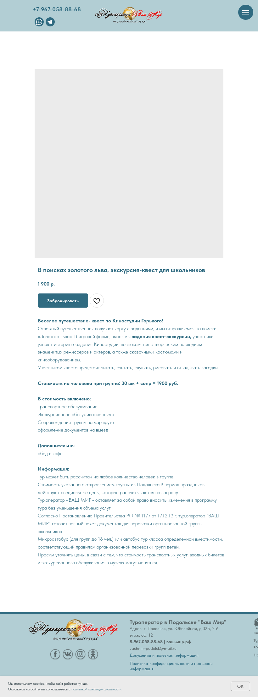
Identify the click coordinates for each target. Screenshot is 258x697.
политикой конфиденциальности (96, 689)
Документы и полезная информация (164, 655)
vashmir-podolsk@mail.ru (153, 648)
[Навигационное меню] (245, 12)
